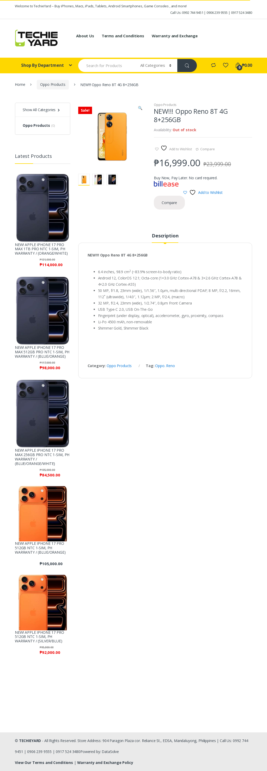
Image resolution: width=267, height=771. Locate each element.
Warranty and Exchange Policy (105, 762)
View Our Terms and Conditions (44, 762)
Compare (207, 149)
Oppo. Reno (165, 365)
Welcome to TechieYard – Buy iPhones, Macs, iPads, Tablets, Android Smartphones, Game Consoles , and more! (101, 6)
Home (20, 84)
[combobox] (106, 65)
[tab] (165, 238)
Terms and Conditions (123, 35)
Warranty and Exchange (175, 35)
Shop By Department (43, 65)
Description (165, 236)
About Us (85, 35)
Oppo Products (52, 84)
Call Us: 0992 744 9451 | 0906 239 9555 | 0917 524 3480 (211, 12)
